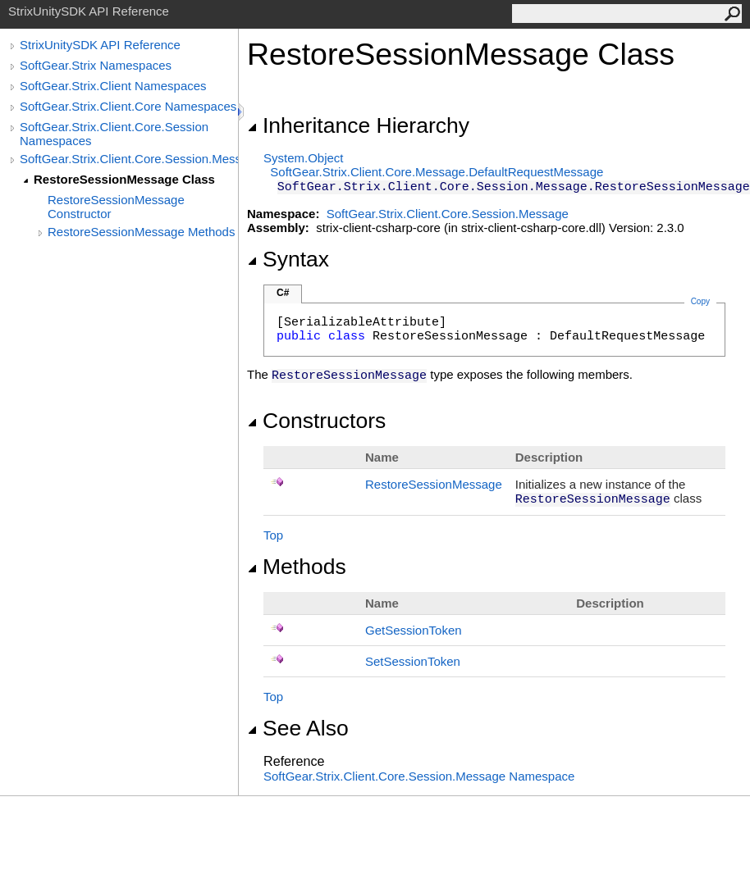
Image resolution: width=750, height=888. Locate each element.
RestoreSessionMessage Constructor (116, 207)
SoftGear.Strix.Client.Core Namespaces (128, 106)
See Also (298, 728)
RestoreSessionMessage (433, 484)
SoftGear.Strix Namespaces (95, 65)
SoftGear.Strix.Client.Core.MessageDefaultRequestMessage (436, 172)
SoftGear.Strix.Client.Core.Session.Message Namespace (418, 776)
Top (273, 535)
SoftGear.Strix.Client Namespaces (113, 86)
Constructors (316, 420)
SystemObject (303, 158)
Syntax (288, 259)
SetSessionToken (412, 661)
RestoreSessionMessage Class (124, 179)
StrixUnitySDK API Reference (100, 45)
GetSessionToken (413, 630)
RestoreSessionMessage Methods (141, 232)
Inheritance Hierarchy (358, 125)
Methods (296, 566)
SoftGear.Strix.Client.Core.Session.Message (129, 159)
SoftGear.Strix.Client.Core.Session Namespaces (114, 134)
